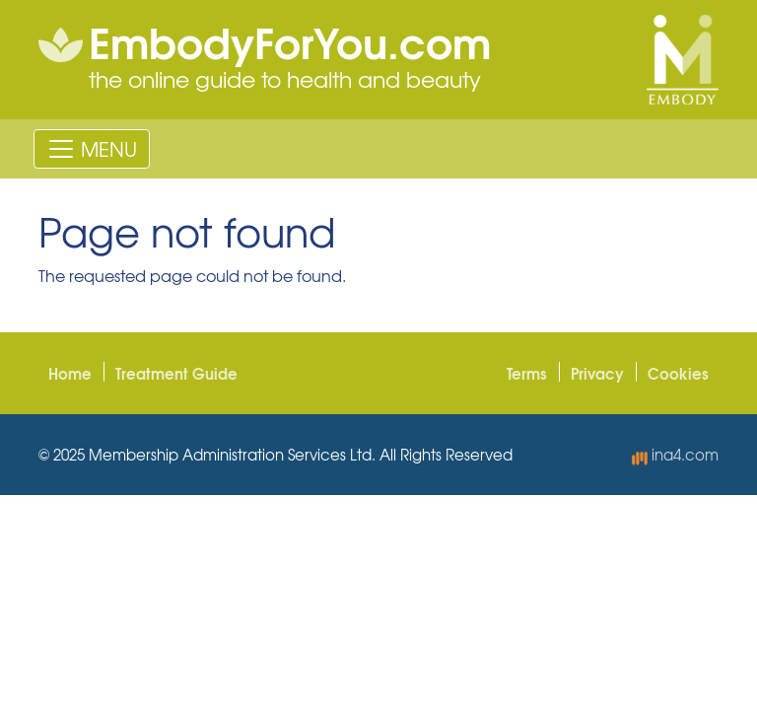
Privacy (597, 373)
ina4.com (675, 454)
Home (70, 373)
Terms (527, 373)
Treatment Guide (176, 373)
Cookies (678, 373)
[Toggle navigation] (92, 149)
